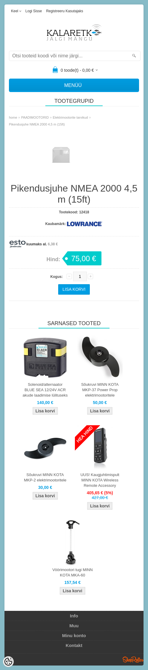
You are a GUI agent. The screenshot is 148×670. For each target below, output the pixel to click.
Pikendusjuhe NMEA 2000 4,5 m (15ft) (37, 124)
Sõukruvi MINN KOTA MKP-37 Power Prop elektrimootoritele (99, 389)
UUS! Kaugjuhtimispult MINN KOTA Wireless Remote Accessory (100, 480)
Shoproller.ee (133, 660)
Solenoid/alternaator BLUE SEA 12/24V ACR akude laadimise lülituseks (45, 389)
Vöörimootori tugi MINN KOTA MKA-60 (72, 572)
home (13, 117)
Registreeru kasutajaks (64, 11)
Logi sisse (33, 11)
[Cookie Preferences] (8, 661)
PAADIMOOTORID (35, 117)
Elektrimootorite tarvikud (70, 117)
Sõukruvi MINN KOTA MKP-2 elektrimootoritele (45, 477)
